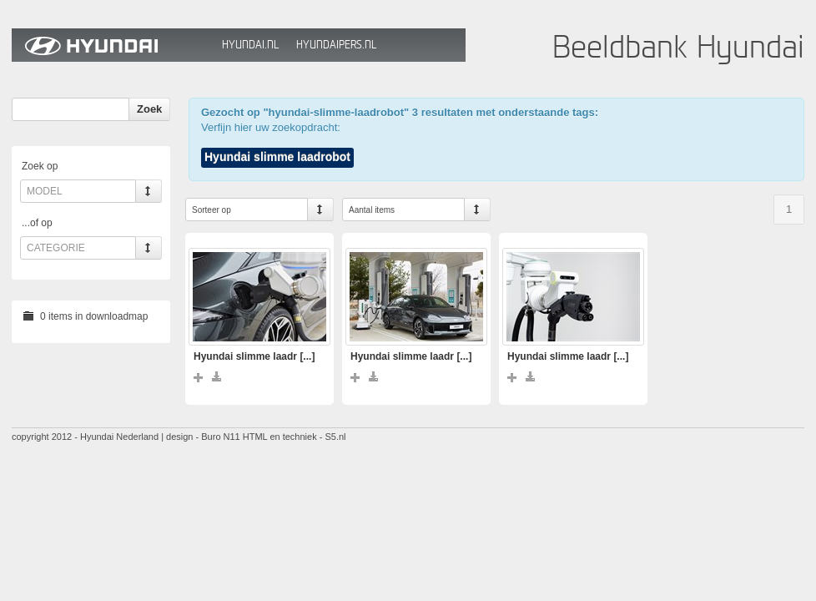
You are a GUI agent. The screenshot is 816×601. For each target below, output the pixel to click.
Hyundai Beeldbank (113, 45)
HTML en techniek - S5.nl (294, 437)
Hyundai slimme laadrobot (277, 157)
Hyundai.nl (250, 44)
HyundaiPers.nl (336, 44)
